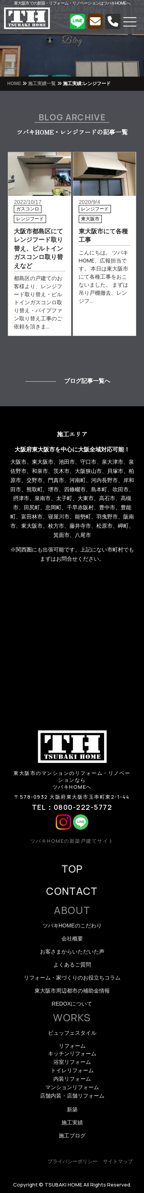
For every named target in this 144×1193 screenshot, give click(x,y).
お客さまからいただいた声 (72, 951)
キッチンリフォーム (72, 1053)
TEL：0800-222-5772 (72, 807)
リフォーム (72, 1046)
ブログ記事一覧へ (87, 380)
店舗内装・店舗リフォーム (72, 1096)
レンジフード (30, 219)
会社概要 (72, 938)
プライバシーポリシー (73, 1161)
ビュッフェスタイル (72, 1033)
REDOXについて (72, 1004)
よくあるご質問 (72, 965)
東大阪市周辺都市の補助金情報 (72, 991)
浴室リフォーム (72, 1062)
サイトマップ (118, 1161)
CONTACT (72, 891)
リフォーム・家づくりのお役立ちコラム (72, 978)
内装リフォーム (72, 1079)
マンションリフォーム (72, 1087)
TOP (72, 869)
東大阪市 (90, 219)
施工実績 (72, 1122)
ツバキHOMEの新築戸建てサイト (72, 840)
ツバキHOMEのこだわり (72, 925)
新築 (72, 1109)
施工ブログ (72, 1135)
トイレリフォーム (72, 1070)
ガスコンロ (27, 209)
